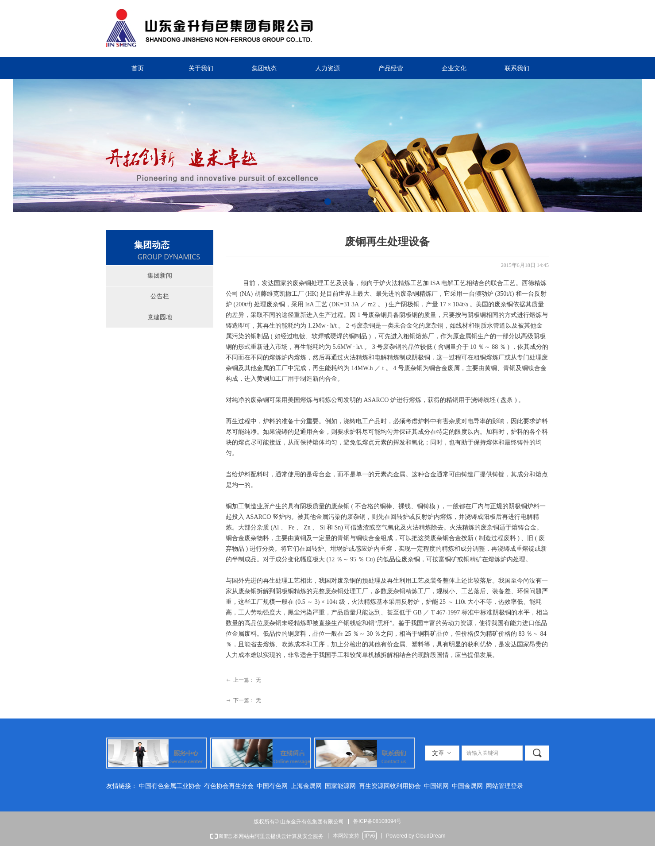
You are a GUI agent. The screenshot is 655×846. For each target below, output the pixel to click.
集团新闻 (159, 275)
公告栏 (159, 296)
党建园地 (159, 317)
